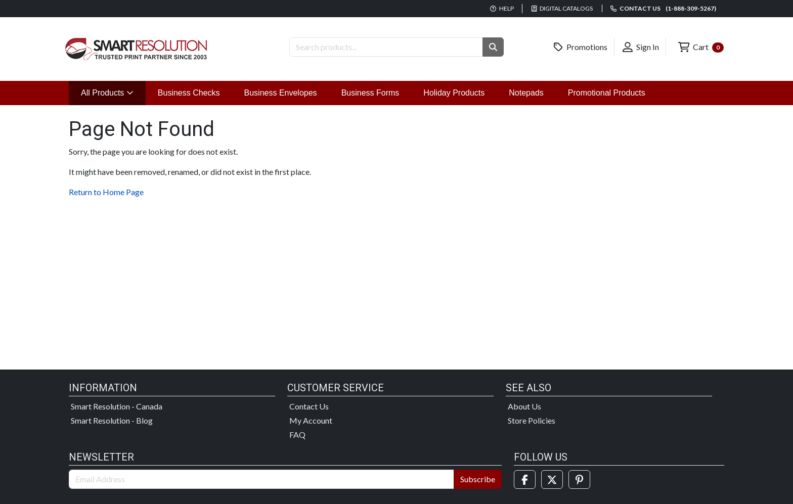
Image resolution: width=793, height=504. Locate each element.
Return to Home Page (106, 192)
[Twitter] (552, 479)
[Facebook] (525, 479)
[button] (493, 47)
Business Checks (189, 92)
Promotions (580, 47)
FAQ (297, 434)
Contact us (663, 8)
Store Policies (531, 420)
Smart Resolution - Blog (112, 420)
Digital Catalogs (562, 8)
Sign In (641, 47)
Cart (701, 47)
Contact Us (309, 406)
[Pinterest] (579, 479)
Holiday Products (453, 92)
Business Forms (370, 92)
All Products (113, 91)
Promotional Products (606, 92)
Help (502, 8)
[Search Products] (386, 47)
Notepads (526, 92)
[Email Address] (261, 479)
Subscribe (477, 479)
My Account (310, 420)
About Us (524, 406)
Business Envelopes (280, 92)
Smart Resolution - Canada (116, 406)
